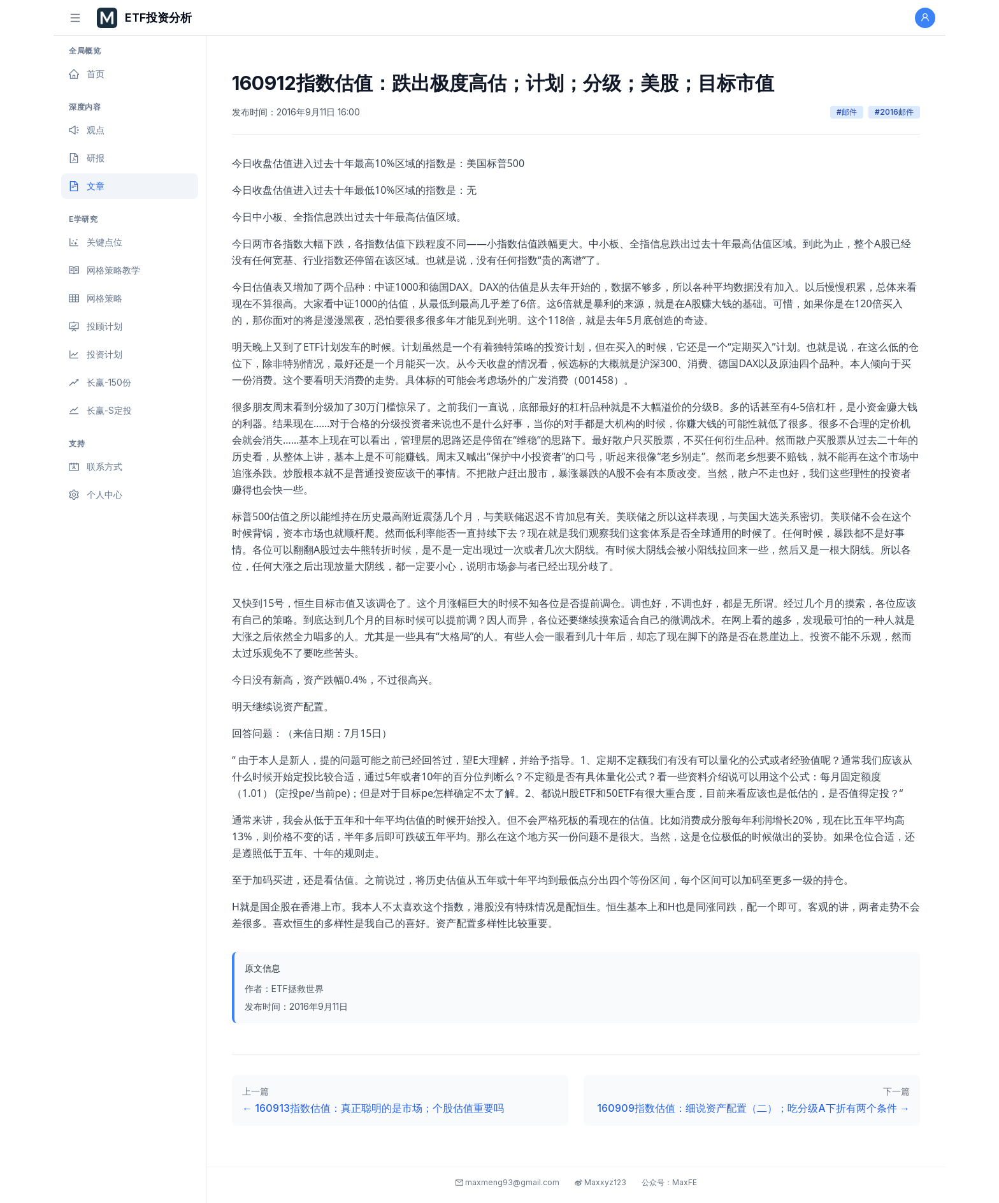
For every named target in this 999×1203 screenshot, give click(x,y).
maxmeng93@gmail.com (507, 1182)
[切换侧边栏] (75, 17)
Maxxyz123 (600, 1182)
